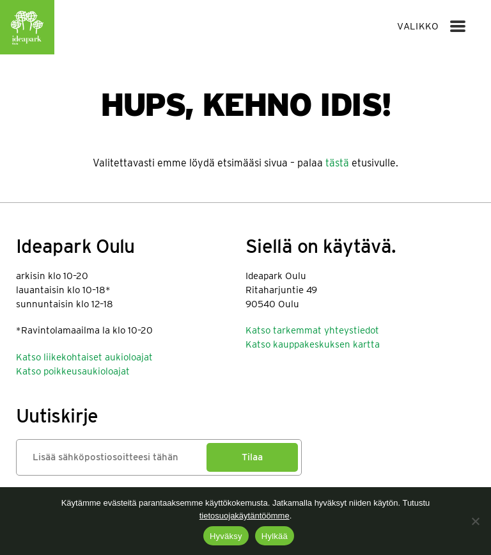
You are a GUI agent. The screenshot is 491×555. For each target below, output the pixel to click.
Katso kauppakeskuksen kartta (313, 344)
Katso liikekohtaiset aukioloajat (84, 357)
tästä (337, 163)
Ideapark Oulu (27, 27)
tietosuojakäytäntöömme (244, 515)
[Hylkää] (475, 521)
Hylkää (274, 536)
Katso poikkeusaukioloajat (73, 371)
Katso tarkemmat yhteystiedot (312, 330)
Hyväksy (226, 536)
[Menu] (457, 26)
